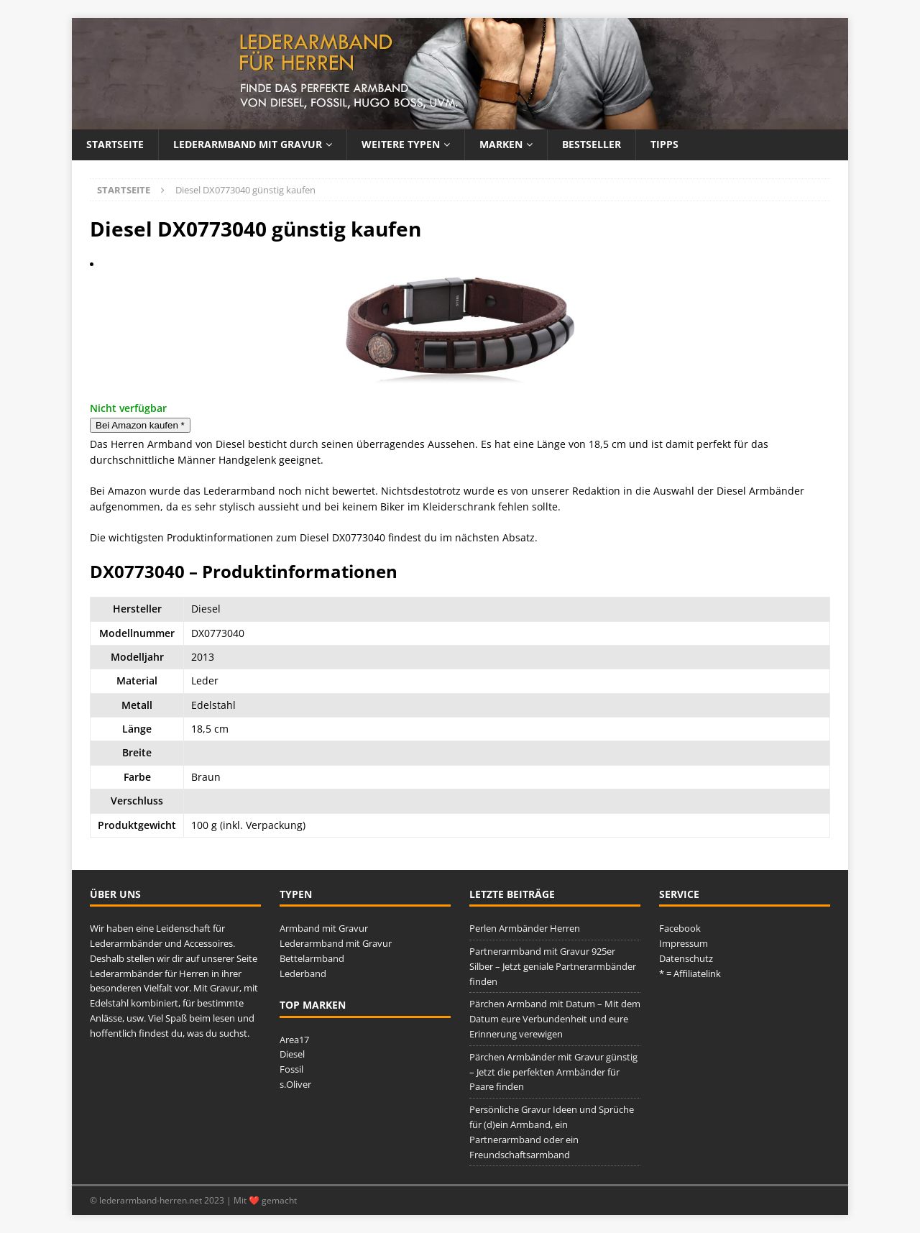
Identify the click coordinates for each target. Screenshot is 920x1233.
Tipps (664, 144)
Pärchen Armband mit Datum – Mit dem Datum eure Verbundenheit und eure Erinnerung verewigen (554, 1018)
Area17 (294, 1039)
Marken (501, 144)
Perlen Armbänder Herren (524, 928)
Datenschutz (686, 958)
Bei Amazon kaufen (140, 425)
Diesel (292, 1054)
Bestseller (591, 144)
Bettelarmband (312, 958)
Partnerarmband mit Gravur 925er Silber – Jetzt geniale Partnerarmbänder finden (552, 966)
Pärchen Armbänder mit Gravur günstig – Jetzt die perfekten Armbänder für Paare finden (553, 1072)
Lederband (303, 973)
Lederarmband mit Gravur (247, 144)
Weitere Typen (401, 144)
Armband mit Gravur (324, 928)
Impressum (683, 943)
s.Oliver (295, 1084)
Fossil (291, 1069)
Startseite (115, 144)
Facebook (680, 928)
